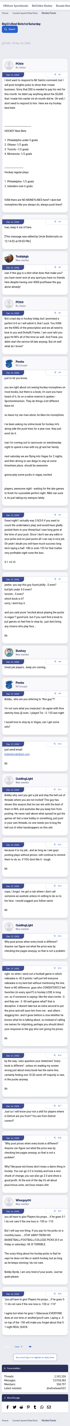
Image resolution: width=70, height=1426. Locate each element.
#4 (60, 312)
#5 (60, 372)
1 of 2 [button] (7, 1346)
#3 (60, 267)
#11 (59, 789)
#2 (60, 221)
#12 (59, 844)
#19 (59, 1211)
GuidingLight (24, 779)
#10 (59, 743)
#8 (60, 661)
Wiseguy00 (23, 1200)
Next (19, 1346)
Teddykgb (22, 256)
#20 (59, 1293)
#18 (59, 1137)
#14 (59, 936)
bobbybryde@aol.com (17, 754)
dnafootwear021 (56, 1388)
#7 (60, 579)
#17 (59, 1105)
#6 (60, 514)
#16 (59, 1055)
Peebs (20, 361)
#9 (60, 693)
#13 (59, 885)
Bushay (21, 651)
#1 (60, 74)
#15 (59, 968)
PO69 (7, 43)
